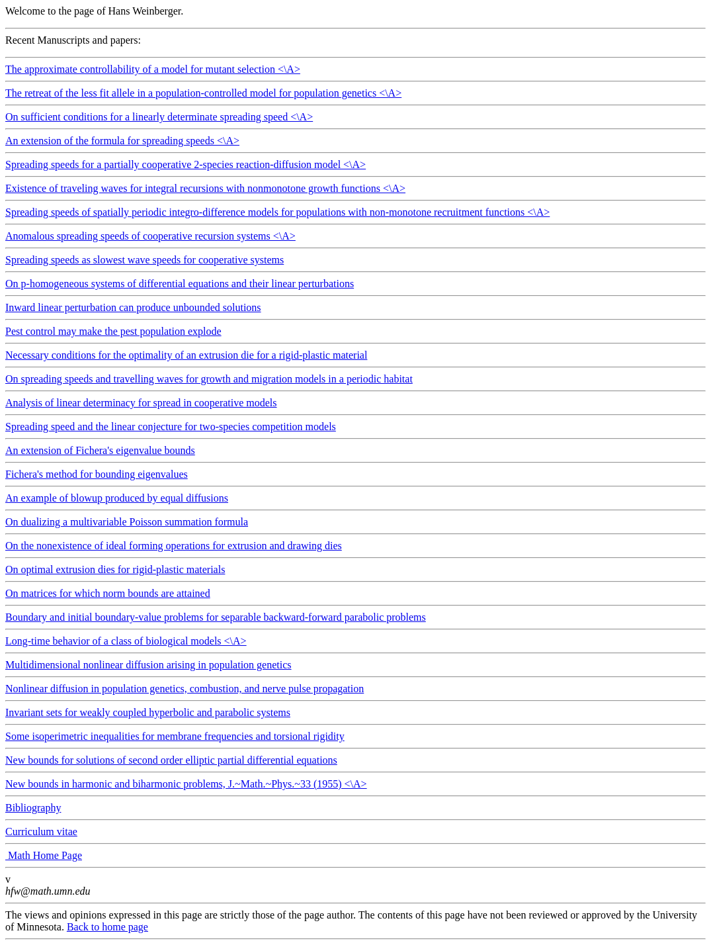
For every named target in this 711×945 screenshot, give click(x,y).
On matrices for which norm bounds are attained (107, 593)
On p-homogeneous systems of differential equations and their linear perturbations (179, 283)
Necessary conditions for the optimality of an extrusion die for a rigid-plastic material (186, 355)
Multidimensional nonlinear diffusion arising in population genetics (148, 664)
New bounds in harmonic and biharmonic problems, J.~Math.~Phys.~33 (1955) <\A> (355, 787)
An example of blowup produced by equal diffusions (116, 498)
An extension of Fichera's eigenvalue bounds (100, 450)
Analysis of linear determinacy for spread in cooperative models (141, 402)
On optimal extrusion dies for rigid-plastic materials (115, 569)
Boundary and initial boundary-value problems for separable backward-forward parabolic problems (215, 617)
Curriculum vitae (41, 831)
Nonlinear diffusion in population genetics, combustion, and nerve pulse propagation (184, 688)
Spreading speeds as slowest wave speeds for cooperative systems (144, 259)
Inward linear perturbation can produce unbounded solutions (133, 307)
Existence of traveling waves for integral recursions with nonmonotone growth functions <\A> (355, 192)
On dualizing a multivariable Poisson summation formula (126, 521)
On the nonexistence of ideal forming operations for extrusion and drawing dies (173, 545)
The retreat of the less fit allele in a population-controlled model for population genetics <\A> (355, 96)
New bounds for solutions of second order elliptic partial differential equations (171, 760)
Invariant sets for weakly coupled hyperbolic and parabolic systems (147, 712)
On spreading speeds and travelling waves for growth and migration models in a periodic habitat (209, 378)
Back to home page (107, 926)
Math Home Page (43, 855)
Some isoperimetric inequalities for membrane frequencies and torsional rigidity (175, 736)
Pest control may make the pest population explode (113, 331)
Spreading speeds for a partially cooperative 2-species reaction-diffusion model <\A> (355, 168)
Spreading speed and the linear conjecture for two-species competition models (170, 426)
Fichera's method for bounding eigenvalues (96, 474)
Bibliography (33, 807)
